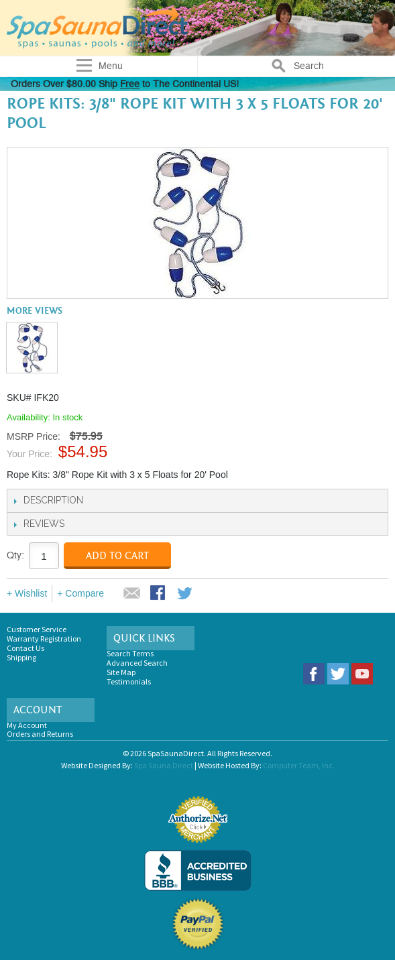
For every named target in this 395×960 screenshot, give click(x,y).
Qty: (15, 555)
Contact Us (25, 648)
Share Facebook (159, 594)
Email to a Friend (132, 594)
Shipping (21, 657)
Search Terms (130, 653)
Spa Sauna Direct (163, 765)
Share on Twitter (185, 594)
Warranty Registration (44, 639)
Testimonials (129, 681)
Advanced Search (137, 663)
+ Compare (80, 593)
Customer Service (36, 629)
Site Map (121, 672)
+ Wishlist (27, 593)
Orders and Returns (40, 734)
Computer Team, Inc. (299, 765)
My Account (27, 725)
